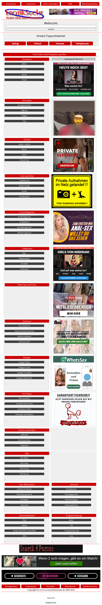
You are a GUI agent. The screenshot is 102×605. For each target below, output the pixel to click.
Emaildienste (71, 489)
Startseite (11, 3)
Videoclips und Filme (26, 284)
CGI (71, 525)
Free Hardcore (24, 325)
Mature (24, 69)
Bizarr (24, 149)
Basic (71, 520)
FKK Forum (24, 468)
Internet (74, 484)
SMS (24, 536)
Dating (15, 43)
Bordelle (24, 263)
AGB (70, 3)
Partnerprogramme (24, 494)
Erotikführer (24, 222)
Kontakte (27, 100)
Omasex (60, 43)
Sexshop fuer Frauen (24, 403)
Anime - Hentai (24, 144)
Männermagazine (24, 233)
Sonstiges (24, 499)
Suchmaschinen (24, 440)
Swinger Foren (24, 367)
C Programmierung (71, 530)
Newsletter (70, 586)
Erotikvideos (24, 196)
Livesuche (30, 3)
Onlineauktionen (71, 505)
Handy (24, 525)
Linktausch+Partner (73, 59)
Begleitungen (24, 258)
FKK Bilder (24, 458)
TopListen (24, 445)
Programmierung (74, 515)
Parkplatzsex (82, 43)
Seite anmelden (50, 3)
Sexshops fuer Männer (24, 414)
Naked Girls (51, 602)
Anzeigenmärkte (24, 105)
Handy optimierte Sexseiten (24, 530)
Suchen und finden (27, 430)
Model (24, 74)
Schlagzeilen (11, 586)
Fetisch (37, 43)
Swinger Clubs (24, 362)
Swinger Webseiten (24, 378)
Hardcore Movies (24, 336)
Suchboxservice (90, 586)
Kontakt (50, 586)
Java (71, 536)
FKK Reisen (24, 474)
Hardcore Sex (24, 341)
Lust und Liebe (27, 176)
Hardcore (27, 321)
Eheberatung (24, 185)
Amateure (27, 59)
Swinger (27, 357)
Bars (24, 253)
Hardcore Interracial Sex (24, 331)
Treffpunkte (26, 248)
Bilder (24, 64)
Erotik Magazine (27, 212)
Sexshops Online (24, 409)
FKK (27, 453)
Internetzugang (71, 499)
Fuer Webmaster (27, 484)
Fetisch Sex (24, 160)
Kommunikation (27, 515)
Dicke (24, 154)
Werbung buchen (90, 3)
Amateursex (24, 180)
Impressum (30, 586)
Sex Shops (27, 393)
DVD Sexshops (24, 398)
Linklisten (24, 434)
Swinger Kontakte (24, 372)
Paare (24, 80)
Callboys (24, 110)
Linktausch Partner (24, 489)
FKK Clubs (24, 463)
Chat (24, 121)
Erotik (24, 191)
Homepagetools (71, 494)
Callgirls (24, 115)
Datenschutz (51, 598)
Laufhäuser (24, 269)
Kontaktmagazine (24, 227)
